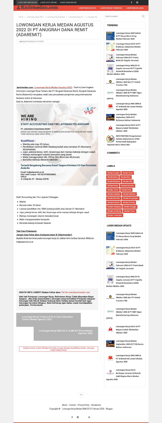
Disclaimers (97, 405)
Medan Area (127, 173)
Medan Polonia (129, 203)
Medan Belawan (114, 182)
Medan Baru (125, 177)
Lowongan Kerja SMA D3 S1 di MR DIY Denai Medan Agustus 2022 (77, 319)
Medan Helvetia (127, 186)
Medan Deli (127, 182)
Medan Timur (129, 211)
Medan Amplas (113, 173)
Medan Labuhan (114, 194)
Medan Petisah (113, 203)
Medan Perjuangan (130, 198)
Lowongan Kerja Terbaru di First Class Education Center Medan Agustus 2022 (37, 319)
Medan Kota (126, 190)
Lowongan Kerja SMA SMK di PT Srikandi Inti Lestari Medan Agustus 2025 (129, 107)
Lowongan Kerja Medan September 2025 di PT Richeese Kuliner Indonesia (128, 117)
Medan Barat (112, 177)
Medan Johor (113, 190)
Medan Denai (113, 186)
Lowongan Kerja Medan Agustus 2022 (53, 87)
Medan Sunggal (130, 207)
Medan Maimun (129, 194)
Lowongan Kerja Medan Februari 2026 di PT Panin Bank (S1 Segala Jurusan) (127, 58)
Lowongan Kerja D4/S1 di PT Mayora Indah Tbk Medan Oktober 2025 (128, 128)
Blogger (111, 409)
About (63, 405)
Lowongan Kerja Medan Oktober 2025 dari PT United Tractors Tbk (128, 82)
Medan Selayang (114, 207)
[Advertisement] (57, 66)
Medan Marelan (114, 198)
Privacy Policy (84, 405)
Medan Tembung (114, 211)
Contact (71, 405)
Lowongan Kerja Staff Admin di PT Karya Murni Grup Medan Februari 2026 (128, 36)
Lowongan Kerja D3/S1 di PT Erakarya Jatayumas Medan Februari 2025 (128, 47)
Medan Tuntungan (115, 215)
